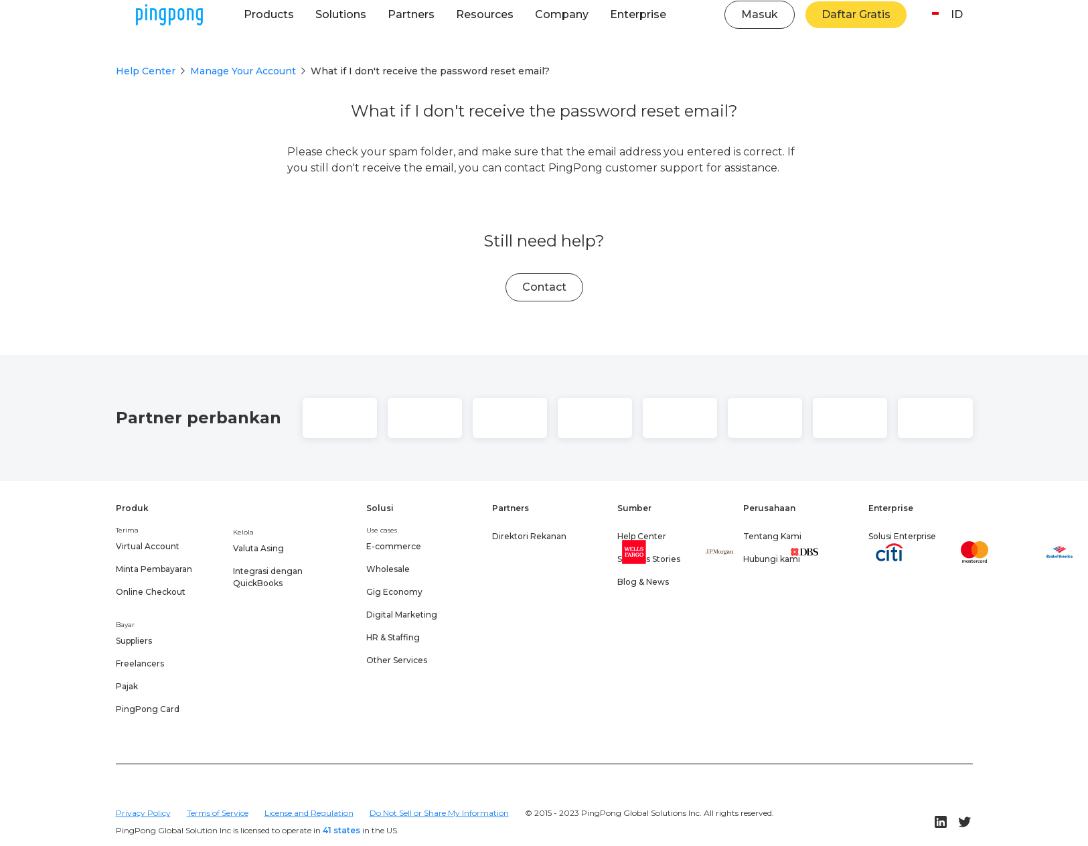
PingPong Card (147, 709)
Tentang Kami (772, 536)
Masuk (759, 14)
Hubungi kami (771, 559)
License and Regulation (309, 813)
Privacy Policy (143, 813)
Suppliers (134, 641)
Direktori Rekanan (529, 536)
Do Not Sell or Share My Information (439, 813)
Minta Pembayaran (154, 569)
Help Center (145, 71)
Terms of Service (217, 813)
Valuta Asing (258, 548)
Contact (544, 287)
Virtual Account (147, 546)
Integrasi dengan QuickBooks (268, 577)
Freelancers (140, 663)
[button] (269, 14)
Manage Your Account (243, 71)
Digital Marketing (401, 615)
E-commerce (393, 546)
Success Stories (648, 559)
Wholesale (388, 569)
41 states (341, 830)
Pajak (127, 686)
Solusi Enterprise (902, 536)
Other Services (396, 660)
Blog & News (643, 582)
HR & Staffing (393, 637)
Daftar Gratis (856, 14)
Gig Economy (394, 592)
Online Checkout (150, 592)
